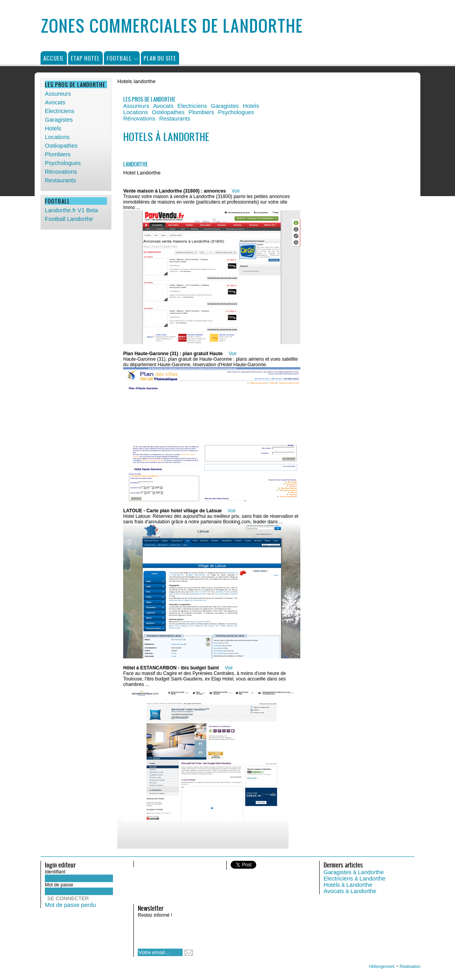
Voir (236, 191)
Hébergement (382, 966)
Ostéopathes (61, 146)
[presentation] (188, 931)
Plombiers (57, 154)
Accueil (53, 58)
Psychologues (63, 163)
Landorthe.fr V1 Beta (71, 210)
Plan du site (160, 58)
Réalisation (410, 966)
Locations (57, 137)
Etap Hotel (85, 58)
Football (119, 58)
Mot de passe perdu (70, 905)
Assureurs (58, 94)
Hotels (53, 128)
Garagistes (59, 120)
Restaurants (60, 180)
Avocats (55, 102)
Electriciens (59, 111)
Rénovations (61, 172)
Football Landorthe (69, 219)
